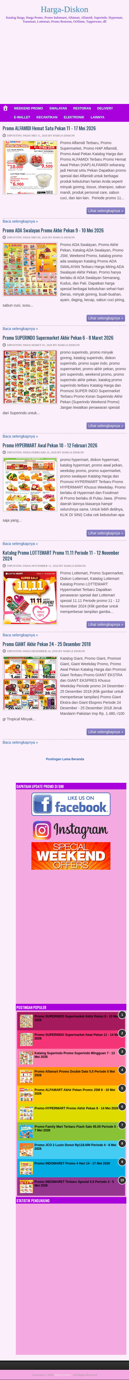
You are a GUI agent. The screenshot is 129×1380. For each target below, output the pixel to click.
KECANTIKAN (46, 117)
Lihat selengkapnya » (105, 211)
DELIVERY (105, 108)
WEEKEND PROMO (28, 108)
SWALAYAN (58, 108)
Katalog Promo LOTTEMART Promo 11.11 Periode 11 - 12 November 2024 (61, 555)
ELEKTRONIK (74, 117)
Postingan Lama (58, 759)
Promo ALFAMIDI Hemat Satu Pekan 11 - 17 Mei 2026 (49, 128)
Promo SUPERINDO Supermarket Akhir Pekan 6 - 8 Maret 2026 (58, 338)
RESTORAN (82, 108)
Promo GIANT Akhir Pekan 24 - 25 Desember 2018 (47, 644)
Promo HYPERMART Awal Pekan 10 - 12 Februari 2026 (50, 445)
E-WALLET (22, 117)
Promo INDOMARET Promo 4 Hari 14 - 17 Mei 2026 (72, 1163)
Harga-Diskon (64, 9)
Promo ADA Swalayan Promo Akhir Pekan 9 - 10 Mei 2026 (53, 230)
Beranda (77, 759)
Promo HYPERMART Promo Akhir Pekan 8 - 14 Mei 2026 (76, 1108)
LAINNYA (97, 117)
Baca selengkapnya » (20, 221)
